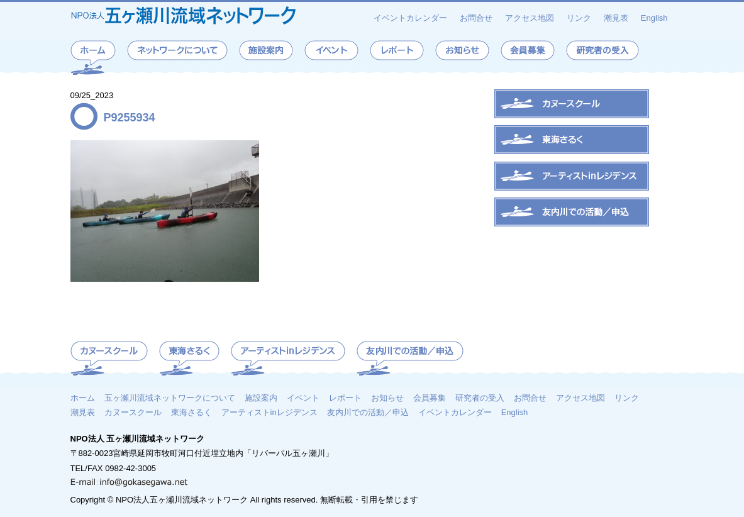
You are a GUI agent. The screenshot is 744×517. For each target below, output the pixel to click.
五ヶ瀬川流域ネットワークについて (169, 397)
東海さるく (191, 412)
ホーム (82, 397)
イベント (303, 397)
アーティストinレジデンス (269, 412)
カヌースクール (133, 412)
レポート (345, 397)
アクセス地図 (529, 18)
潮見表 (616, 18)
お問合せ (476, 18)
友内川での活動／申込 (368, 412)
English (654, 18)
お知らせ (387, 397)
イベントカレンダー (410, 18)
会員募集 (429, 397)
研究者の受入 (479, 397)
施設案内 (261, 397)
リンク (579, 18)
